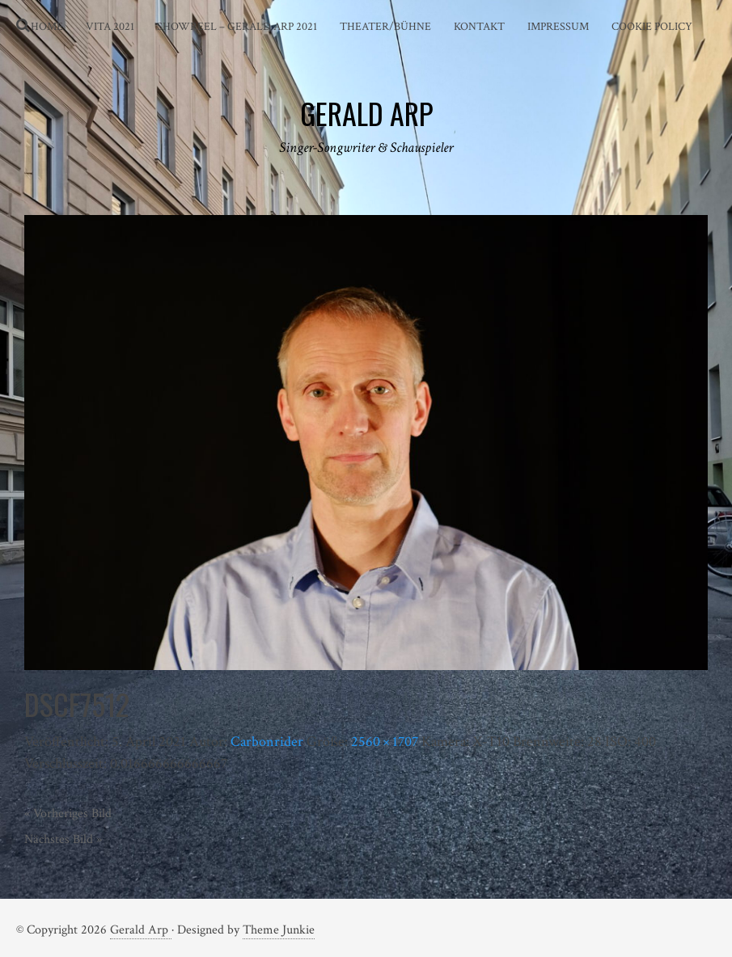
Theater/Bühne (385, 26)
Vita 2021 (110, 26)
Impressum (558, 26)
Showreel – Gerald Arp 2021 (237, 26)
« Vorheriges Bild (68, 813)
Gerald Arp (140, 929)
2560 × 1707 (384, 741)
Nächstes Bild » (63, 839)
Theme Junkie (279, 929)
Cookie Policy (651, 26)
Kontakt (479, 26)
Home (47, 26)
